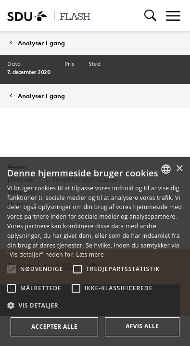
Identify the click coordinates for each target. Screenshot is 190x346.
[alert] (95, 251)
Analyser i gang (41, 43)
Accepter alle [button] (54, 326)
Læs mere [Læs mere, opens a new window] (89, 254)
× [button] (179, 169)
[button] (11, 269)
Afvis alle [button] (142, 326)
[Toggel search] (150, 16)
